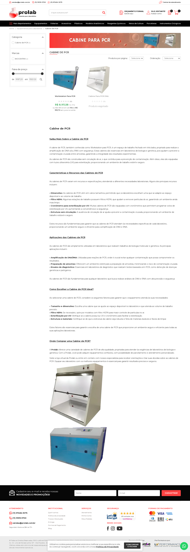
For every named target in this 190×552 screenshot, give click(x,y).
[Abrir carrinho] (177, 12)
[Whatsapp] (184, 546)
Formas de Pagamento (57, 525)
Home (11, 28)
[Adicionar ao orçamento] (77, 68)
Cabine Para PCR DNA (98, 96)
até (26, 79)
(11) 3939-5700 (40, 2)
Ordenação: (155, 58)
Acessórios (66, 23)
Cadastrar (171, 493)
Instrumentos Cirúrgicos (170, 23)
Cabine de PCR (51, 28)
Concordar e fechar (132, 545)
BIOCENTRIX (21, 59)
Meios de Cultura (136, 23)
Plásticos (78, 23)
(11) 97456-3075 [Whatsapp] (56, 2)
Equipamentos (40, 23)
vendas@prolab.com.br (21, 2)
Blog (50, 528)
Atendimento (87, 513)
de (13, 79)
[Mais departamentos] (20, 23)
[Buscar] (104, 13)
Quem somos (53, 513)
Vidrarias (54, 23)
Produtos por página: (118, 58)
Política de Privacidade (107, 547)
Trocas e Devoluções (55, 519)
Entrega (51, 522)
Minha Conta (86, 516)
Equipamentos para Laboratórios (29, 28)
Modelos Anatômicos (95, 23)
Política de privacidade (56, 516)
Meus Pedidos (87, 519)
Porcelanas (151, 23)
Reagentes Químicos (116, 23)
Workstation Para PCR (65, 96)
